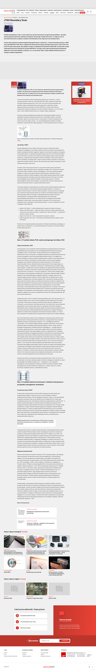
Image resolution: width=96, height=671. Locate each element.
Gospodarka (34, 12)
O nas (5, 654)
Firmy (22, 12)
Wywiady (46, 12)
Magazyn (77, 12)
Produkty (27, 12)
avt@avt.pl (89, 654)
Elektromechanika (43, 10)
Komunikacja (50, 10)
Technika (52, 12)
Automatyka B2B (44, 652)
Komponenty (31, 10)
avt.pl (88, 656)
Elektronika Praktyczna (45, 656)
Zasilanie (37, 10)
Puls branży (63, 12)
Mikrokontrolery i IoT (58, 10)
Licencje (24, 654)
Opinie (57, 12)
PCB (27, 10)
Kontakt (5, 652)
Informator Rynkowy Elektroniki (10, 656)
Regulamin (24, 652)
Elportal (42, 654)
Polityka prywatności (26, 656)
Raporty (40, 12)
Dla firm (82, 12)
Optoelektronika (66, 10)
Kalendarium (70, 12)
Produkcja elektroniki (21, 10)
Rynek (18, 12)
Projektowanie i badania (79, 10)
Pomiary (71, 10)
